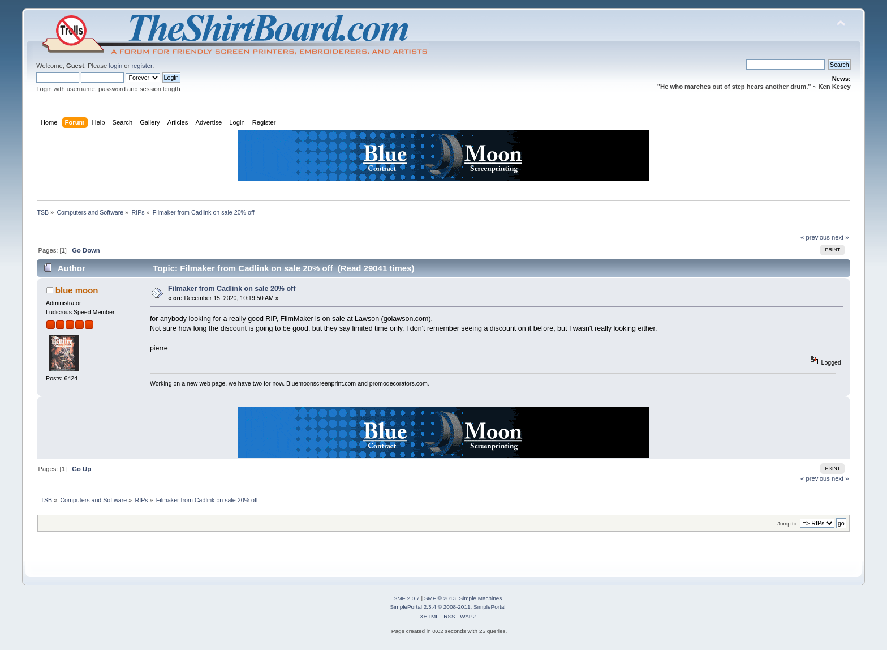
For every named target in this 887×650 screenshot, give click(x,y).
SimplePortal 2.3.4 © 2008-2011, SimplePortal (447, 607)
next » (840, 237)
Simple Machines (480, 598)
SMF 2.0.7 (407, 598)
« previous (815, 237)
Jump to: (787, 523)
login (115, 65)
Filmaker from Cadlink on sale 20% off (231, 289)
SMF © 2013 (440, 598)
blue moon (76, 290)
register (141, 65)
